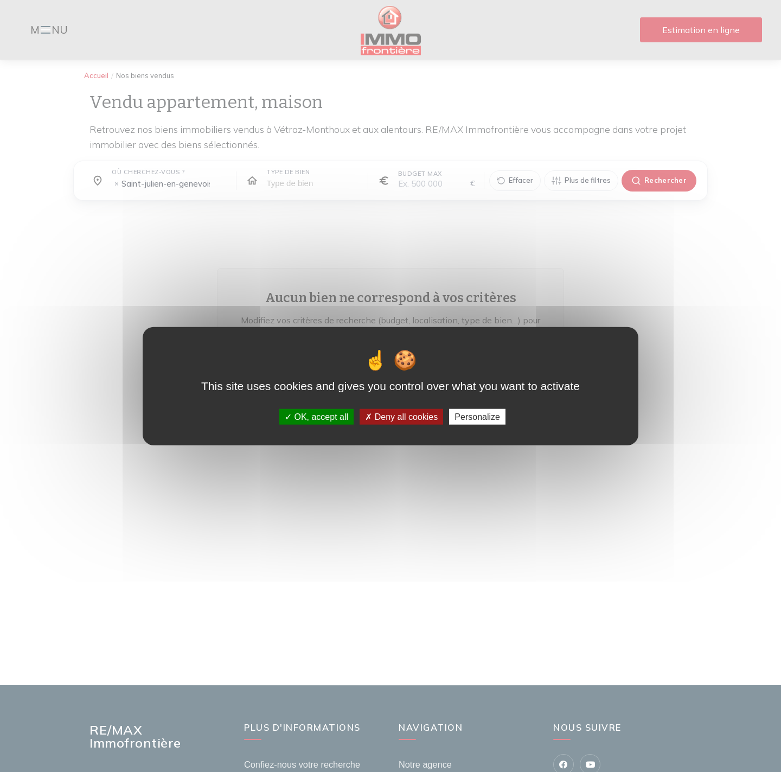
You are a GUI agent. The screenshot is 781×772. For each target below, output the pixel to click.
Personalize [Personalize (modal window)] (477, 417)
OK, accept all (316, 417)
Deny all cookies (401, 417)
